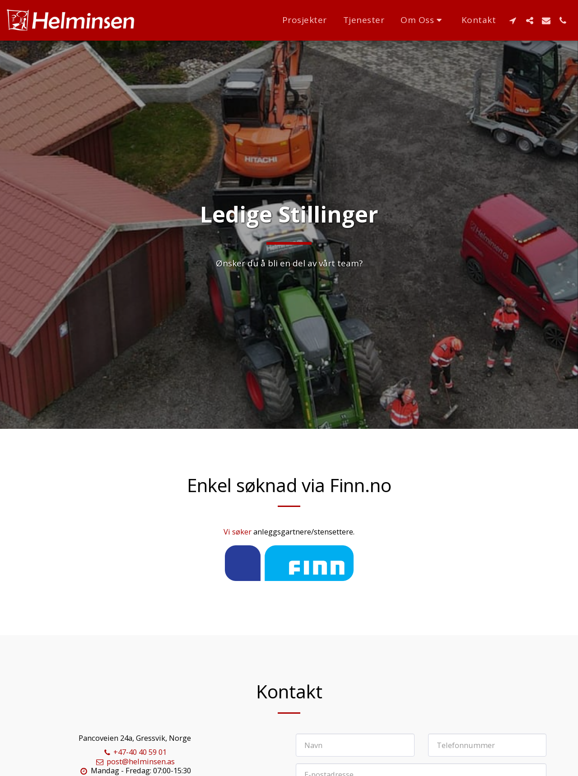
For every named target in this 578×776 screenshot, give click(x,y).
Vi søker (238, 531)
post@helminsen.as (135, 761)
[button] (422, 20)
